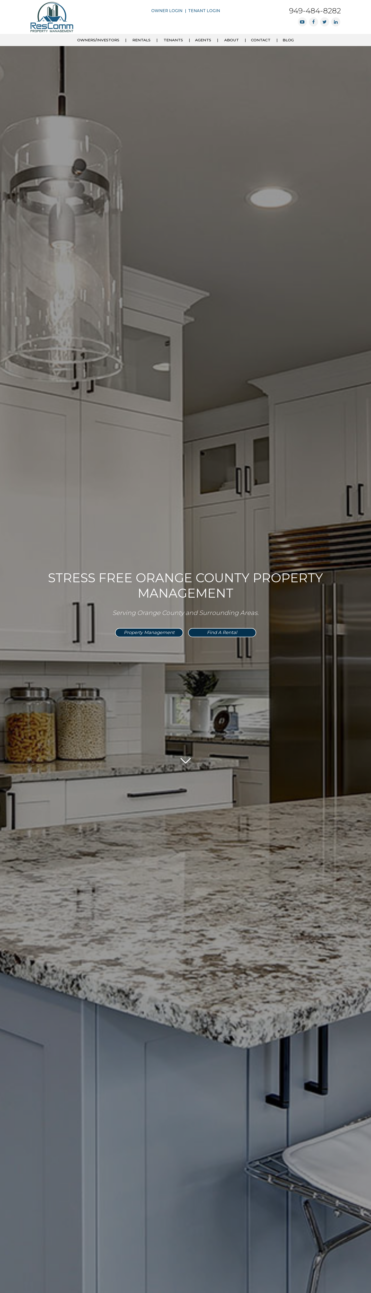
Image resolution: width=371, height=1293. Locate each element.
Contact (261, 40)
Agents (203, 40)
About (231, 40)
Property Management (149, 632)
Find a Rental (222, 632)
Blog (288, 40)
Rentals (141, 40)
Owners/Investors (98, 40)
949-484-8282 (315, 10)
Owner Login (166, 10)
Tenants (173, 40)
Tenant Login (204, 10)
